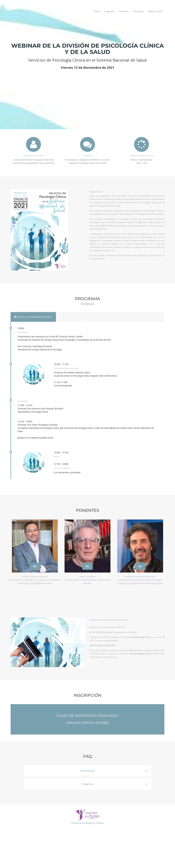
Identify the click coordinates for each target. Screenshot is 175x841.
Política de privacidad (81, 823)
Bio (35, 566)
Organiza (87, 784)
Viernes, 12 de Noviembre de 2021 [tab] (33, 316)
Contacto (99, 823)
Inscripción (138, 11)
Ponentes (124, 11)
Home (97, 11)
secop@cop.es (112, 653)
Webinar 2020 (155, 11)
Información (87, 771)
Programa (109, 11)
